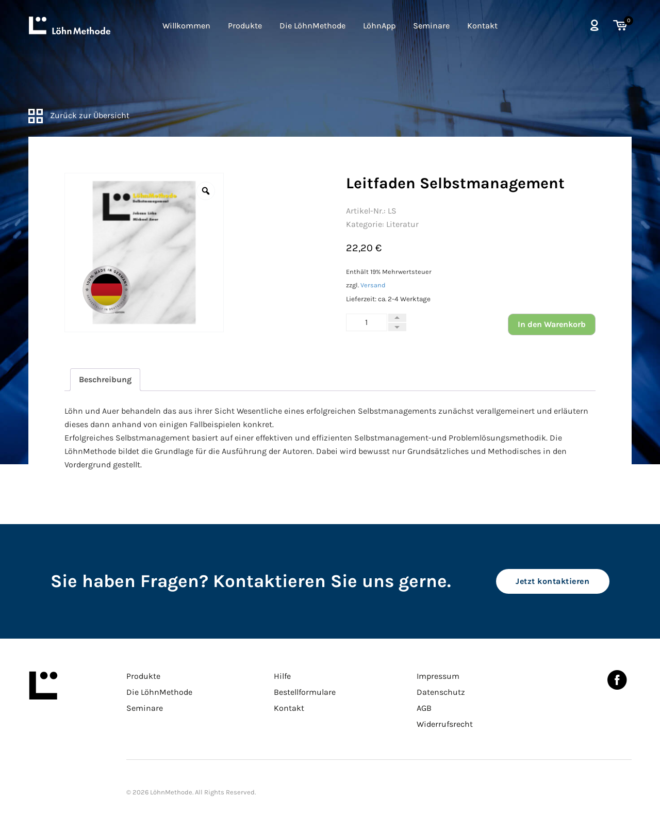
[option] (144, 252)
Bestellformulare (305, 692)
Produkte (245, 25)
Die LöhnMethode (312, 25)
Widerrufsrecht (445, 724)
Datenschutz (441, 692)
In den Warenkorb (552, 324)
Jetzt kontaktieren (552, 581)
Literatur (402, 224)
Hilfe (282, 676)
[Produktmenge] (366, 322)
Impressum (438, 676)
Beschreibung (105, 379)
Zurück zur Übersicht (78, 115)
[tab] (105, 379)
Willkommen (186, 25)
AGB (424, 708)
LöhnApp (379, 25)
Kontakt (482, 25)
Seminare (431, 25)
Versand (373, 285)
